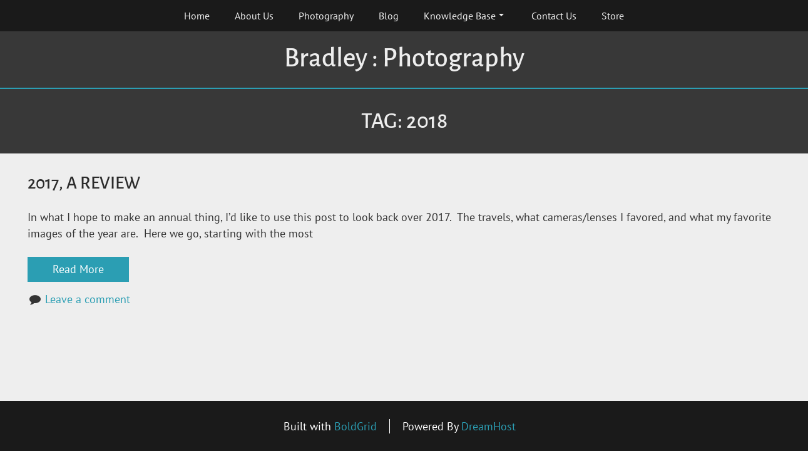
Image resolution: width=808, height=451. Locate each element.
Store (612, 15)
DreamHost (488, 426)
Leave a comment (87, 299)
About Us (254, 15)
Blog (389, 15)
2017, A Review (84, 183)
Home (197, 15)
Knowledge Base (464, 15)
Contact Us (553, 15)
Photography (326, 15)
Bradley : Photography (404, 58)
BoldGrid (355, 426)
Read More (78, 269)
